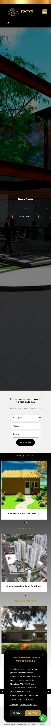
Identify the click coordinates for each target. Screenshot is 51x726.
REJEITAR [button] (17, 713)
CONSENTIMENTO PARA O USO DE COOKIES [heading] (25, 659)
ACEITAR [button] (33, 713)
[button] (44, 11)
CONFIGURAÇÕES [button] (28, 704)
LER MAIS (14, 704)
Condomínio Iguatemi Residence (24, 586)
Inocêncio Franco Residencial (24, 513)
